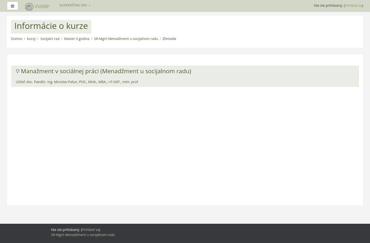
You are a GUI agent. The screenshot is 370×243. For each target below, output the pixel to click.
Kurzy (31, 38)
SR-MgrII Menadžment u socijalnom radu (126, 38)
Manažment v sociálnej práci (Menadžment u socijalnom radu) (106, 71)
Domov (16, 38)
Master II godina (76, 38)
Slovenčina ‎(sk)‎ (74, 5)
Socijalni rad (49, 38)
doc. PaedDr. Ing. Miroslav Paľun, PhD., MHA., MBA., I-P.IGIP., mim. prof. (83, 81)
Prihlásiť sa (353, 5)
